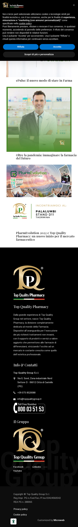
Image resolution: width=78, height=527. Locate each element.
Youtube (17, 470)
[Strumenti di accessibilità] (13, 521)
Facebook (18, 466)
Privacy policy (20, 509)
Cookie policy (20, 514)
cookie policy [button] (25, 23)
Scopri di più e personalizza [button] (39, 54)
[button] (73, 5)
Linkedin (36, 466)
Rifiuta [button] (20, 46)
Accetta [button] (57, 46)
